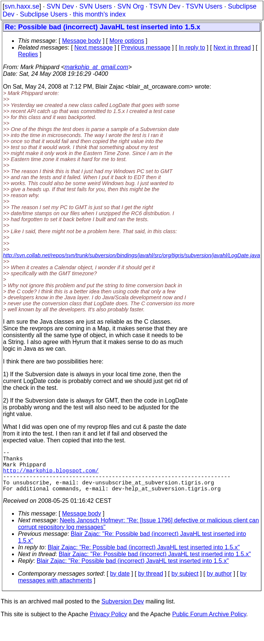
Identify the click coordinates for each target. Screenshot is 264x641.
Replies (28, 54)
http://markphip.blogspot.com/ (51, 476)
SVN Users (95, 6)
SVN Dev (60, 6)
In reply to (192, 47)
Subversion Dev (123, 612)
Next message (93, 47)
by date (119, 584)
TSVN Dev (164, 6)
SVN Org (130, 6)
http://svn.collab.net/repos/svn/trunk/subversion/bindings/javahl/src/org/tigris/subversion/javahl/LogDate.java (131, 255)
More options (127, 41)
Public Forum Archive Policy (209, 624)
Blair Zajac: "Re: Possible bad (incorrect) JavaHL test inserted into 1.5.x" (144, 558)
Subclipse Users (44, 14)
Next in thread (232, 47)
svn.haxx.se (21, 6)
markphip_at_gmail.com (96, 67)
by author (219, 584)
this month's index (99, 14)
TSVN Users (204, 6)
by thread (150, 584)
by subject (184, 584)
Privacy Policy (108, 624)
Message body (81, 41)
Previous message (146, 47)
